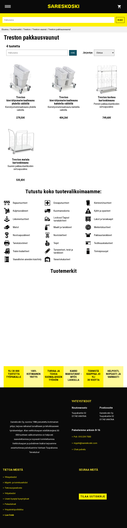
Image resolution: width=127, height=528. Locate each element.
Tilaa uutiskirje (92, 496)
